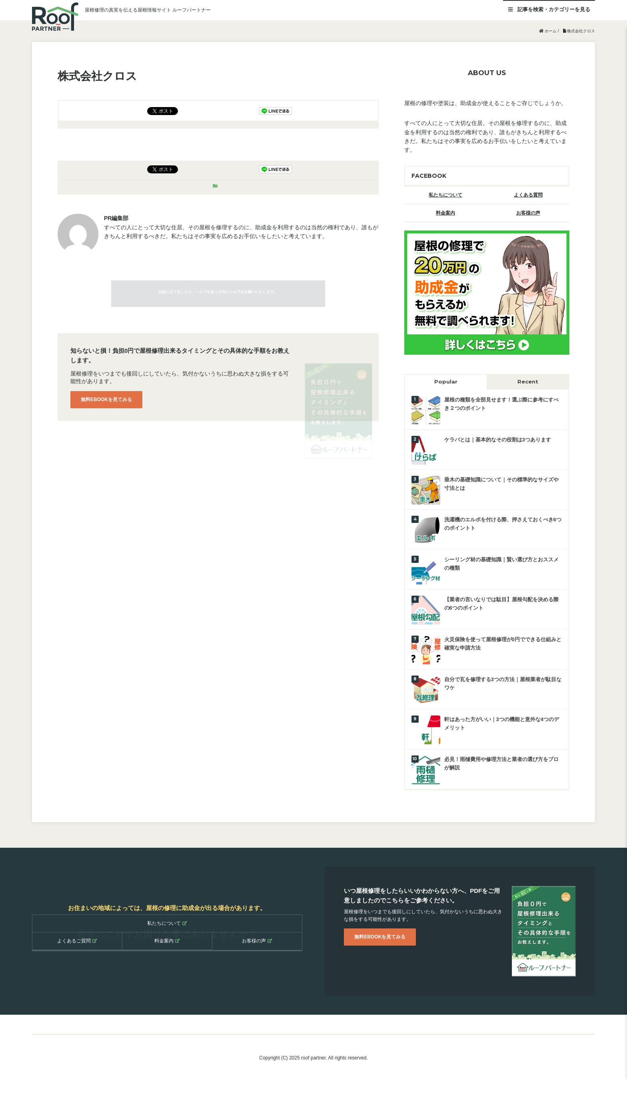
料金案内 (445, 213)
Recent (527, 381)
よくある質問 (528, 195)
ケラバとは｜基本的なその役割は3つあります (497, 440)
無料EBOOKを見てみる (106, 399)
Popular (445, 381)
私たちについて (445, 195)
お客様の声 (528, 213)
